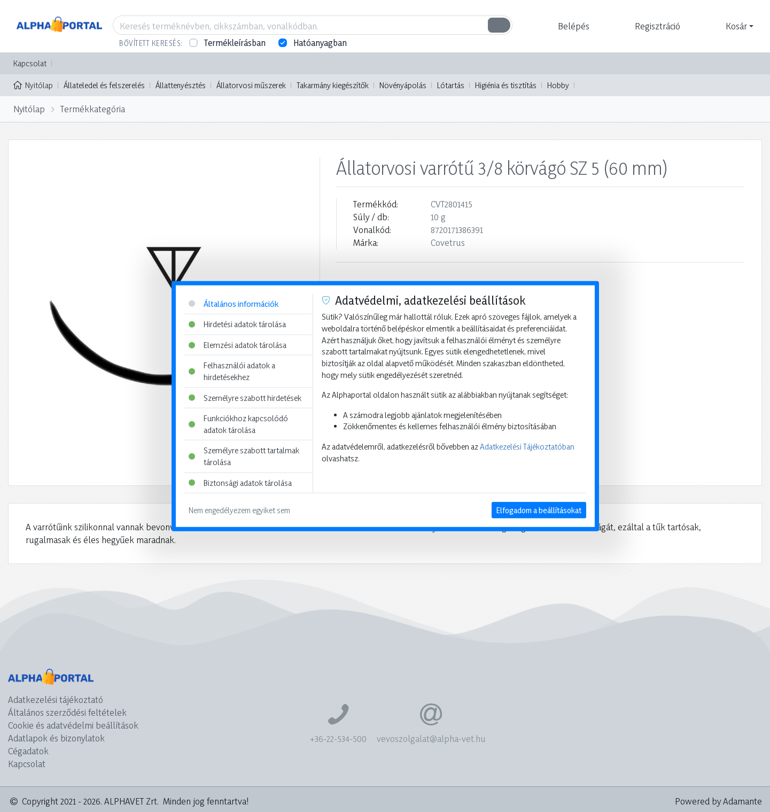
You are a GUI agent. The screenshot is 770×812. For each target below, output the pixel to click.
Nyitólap (33, 84)
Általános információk (233, 303)
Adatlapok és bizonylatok (56, 738)
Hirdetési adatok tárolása (237, 324)
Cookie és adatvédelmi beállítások (73, 725)
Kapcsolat (29, 63)
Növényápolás (402, 85)
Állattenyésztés (180, 85)
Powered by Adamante (718, 801)
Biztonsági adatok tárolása (240, 482)
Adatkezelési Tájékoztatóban (527, 447)
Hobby (558, 85)
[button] (572, 26)
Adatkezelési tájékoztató (55, 699)
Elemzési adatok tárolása (237, 344)
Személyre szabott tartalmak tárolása (244, 456)
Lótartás (450, 85)
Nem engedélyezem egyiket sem (239, 510)
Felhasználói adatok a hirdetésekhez (232, 371)
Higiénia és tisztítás (505, 85)
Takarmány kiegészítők (333, 85)
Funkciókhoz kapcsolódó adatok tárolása (238, 424)
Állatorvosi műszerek (251, 85)
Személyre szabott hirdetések (245, 397)
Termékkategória (92, 108)
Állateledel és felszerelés (104, 85)
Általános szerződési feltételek (67, 712)
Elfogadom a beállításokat (538, 510)
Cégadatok (28, 750)
